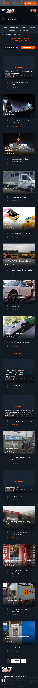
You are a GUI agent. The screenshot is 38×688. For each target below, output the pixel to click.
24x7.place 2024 (20, 677)
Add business (30, 3)
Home (3, 34)
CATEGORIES (14, 27)
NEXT (17, 661)
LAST (23, 661)
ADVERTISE (13, 30)
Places (23, 27)
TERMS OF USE (23, 30)
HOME (5, 27)
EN (35, 10)
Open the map (28, 47)
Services (32, 27)
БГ (31, 10)
